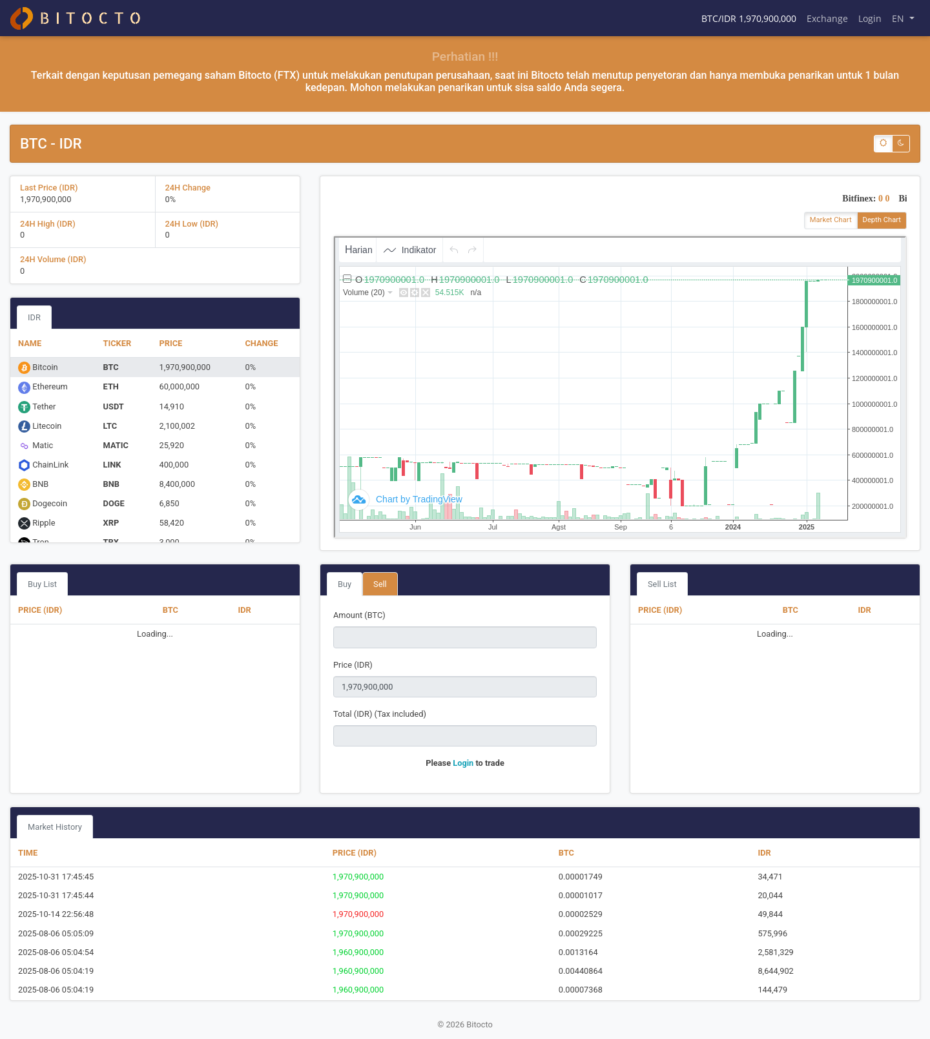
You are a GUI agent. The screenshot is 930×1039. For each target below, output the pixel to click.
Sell (380, 584)
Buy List (42, 584)
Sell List (662, 584)
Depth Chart (882, 220)
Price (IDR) (353, 665)
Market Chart (831, 220)
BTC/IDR (748, 18)
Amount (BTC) (359, 615)
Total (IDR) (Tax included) (379, 714)
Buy (344, 584)
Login (870, 18)
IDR (34, 317)
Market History (55, 827)
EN (899, 18)
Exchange (827, 18)
